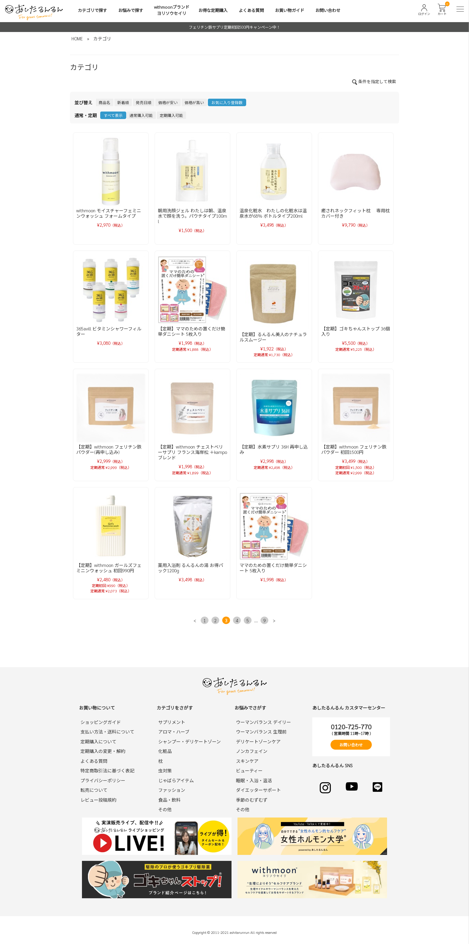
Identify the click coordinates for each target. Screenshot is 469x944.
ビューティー (249, 770)
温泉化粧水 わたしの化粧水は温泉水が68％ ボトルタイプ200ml (273, 213)
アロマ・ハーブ (173, 731)
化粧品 (165, 751)
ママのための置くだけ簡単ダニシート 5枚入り (273, 567)
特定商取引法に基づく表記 (107, 770)
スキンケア (247, 761)
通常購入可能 (141, 115)
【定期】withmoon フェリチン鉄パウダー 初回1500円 (353, 449)
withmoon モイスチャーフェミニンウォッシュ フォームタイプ (108, 213)
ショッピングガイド (100, 722)
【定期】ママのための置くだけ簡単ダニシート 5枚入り (191, 331)
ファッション (171, 790)
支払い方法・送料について (107, 731)
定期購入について (98, 741)
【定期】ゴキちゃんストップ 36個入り (355, 331)
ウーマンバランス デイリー (263, 722)
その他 (165, 809)
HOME (77, 38)
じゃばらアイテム (176, 780)
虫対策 (165, 770)
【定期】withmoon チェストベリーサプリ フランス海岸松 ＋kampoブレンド (192, 452)
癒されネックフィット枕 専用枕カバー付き (355, 213)
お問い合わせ (327, 10)
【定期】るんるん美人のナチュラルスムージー (273, 336)
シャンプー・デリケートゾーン (189, 741)
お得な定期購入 (213, 10)
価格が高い (194, 102)
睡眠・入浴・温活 (254, 780)
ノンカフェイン (251, 751)
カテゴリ (102, 38)
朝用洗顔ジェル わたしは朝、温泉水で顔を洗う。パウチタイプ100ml (192, 216)
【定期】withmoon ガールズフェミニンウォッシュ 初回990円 (108, 567)
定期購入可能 (171, 115)
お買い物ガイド (289, 10)
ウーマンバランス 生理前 (261, 731)
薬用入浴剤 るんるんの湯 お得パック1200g (190, 567)
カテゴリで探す (92, 10)
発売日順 (143, 102)
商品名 (104, 102)
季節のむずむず (251, 800)
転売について (93, 790)
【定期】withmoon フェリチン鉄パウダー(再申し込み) (108, 449)
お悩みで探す (130, 10)
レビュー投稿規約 (98, 800)
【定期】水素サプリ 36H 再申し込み (274, 449)
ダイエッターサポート (258, 790)
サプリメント (171, 722)
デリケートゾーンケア (258, 741)
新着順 (123, 102)
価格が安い (168, 102)
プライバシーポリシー (102, 780)
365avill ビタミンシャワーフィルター (108, 331)
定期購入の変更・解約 (102, 751)
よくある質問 (251, 10)
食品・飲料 (169, 800)
